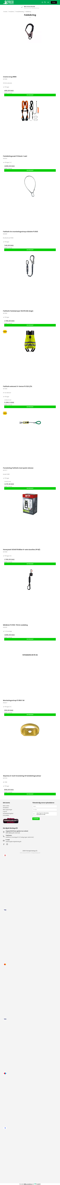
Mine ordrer (6, 806)
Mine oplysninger (7, 809)
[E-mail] (44, 809)
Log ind (5, 811)
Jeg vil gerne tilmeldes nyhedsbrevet (42, 813)
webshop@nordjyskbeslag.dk (13, 841)
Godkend (36, 818)
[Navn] (44, 806)
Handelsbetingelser (8, 813)
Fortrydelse (6, 815)
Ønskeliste (6, 807)
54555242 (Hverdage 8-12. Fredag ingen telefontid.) (20, 837)
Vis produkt (30, 95)
